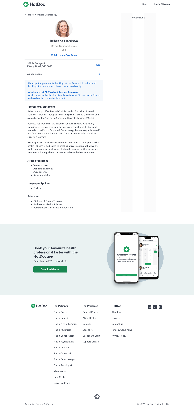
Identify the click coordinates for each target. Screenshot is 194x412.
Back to (41, 15)
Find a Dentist (61, 318)
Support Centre (91, 342)
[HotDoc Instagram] (160, 307)
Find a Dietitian (61, 347)
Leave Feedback (62, 383)
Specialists (88, 330)
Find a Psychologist (64, 342)
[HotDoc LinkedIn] (155, 307)
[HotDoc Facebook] (149, 307)
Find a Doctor (61, 312)
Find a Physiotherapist (65, 324)
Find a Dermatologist (64, 359)
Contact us (117, 324)
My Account (60, 371)
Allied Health (89, 318)
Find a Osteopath (63, 353)
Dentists (87, 324)
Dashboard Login (91, 336)
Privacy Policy (118, 336)
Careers (115, 318)
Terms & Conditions (121, 330)
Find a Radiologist (63, 365)
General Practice (91, 312)
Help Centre (60, 377)
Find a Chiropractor (64, 336)
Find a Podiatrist (62, 330)
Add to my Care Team (64, 55)
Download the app (50, 269)
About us (116, 312)
